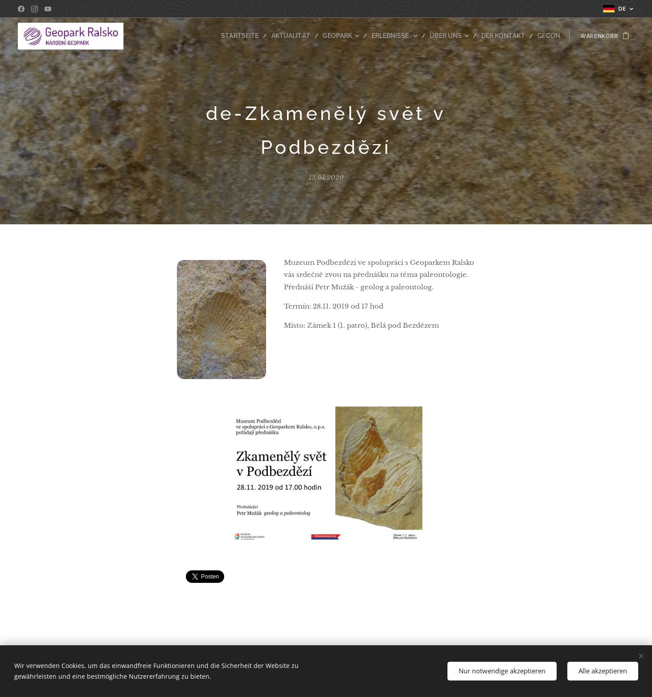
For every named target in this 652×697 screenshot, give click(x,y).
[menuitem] (261, 36)
